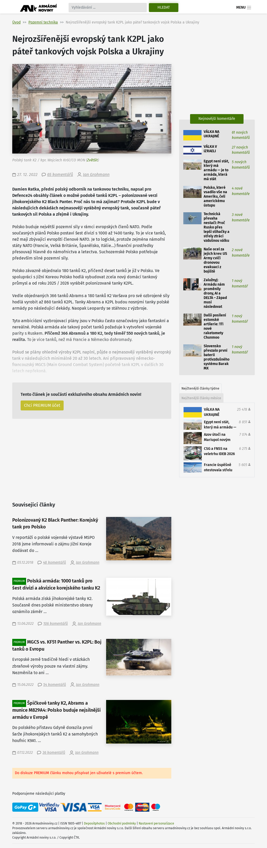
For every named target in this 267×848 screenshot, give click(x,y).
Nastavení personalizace (156, 823)
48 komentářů (54, 562)
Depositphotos (94, 823)
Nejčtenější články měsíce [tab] (201, 398)
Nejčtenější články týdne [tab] (200, 388)
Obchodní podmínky (122, 823)
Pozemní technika (43, 22)
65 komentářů (60, 174)
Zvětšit (92, 160)
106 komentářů (55, 623)
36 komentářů (54, 752)
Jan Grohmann (96, 174)
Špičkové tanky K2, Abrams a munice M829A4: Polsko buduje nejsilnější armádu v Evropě (56, 710)
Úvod (16, 22)
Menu (244, 7)
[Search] (108, 7)
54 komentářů (54, 684)
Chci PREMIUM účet (42, 405)
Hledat (163, 7)
